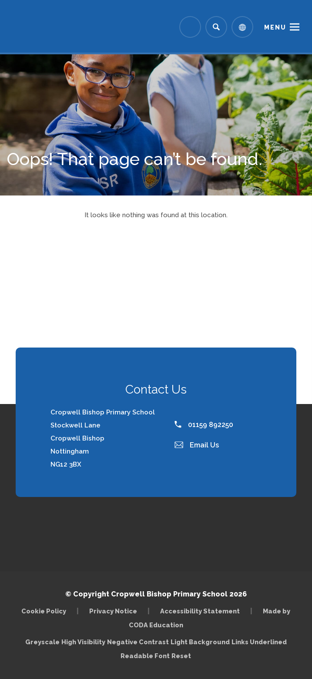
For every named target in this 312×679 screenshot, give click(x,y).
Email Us (196, 445)
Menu (275, 27)
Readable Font (145, 655)
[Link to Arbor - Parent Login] (190, 27)
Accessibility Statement (200, 611)
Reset (181, 655)
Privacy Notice (113, 611)
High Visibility (83, 642)
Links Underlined (259, 642)
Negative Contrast (138, 642)
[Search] (216, 27)
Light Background (200, 642)
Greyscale (42, 642)
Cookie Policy (43, 611)
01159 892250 (203, 425)
